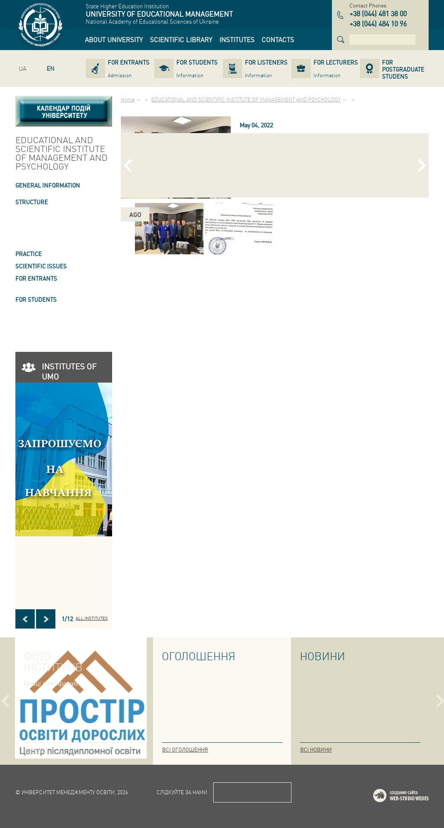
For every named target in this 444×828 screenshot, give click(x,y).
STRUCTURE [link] (31, 202)
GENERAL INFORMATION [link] (47, 185)
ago (135, 214)
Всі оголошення (185, 749)
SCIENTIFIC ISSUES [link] (41, 266)
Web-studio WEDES (412, 797)
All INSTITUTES (92, 618)
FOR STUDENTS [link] (36, 299)
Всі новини (316, 749)
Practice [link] (28, 253)
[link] (113, 39)
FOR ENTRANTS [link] (36, 278)
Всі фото (36, 749)
